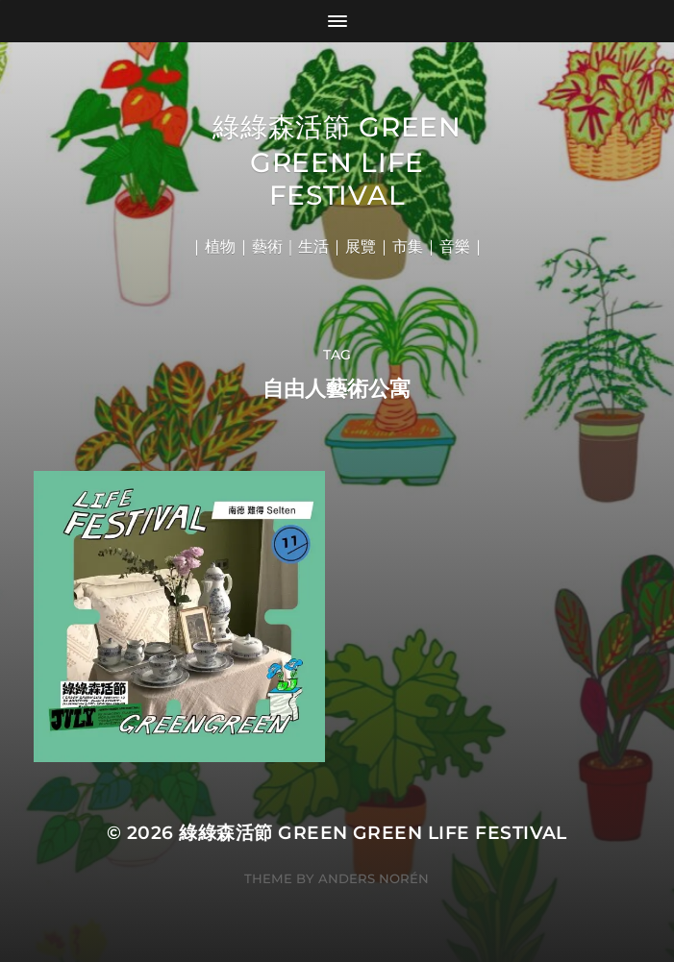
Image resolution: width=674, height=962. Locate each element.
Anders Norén (373, 878)
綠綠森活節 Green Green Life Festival (337, 161)
